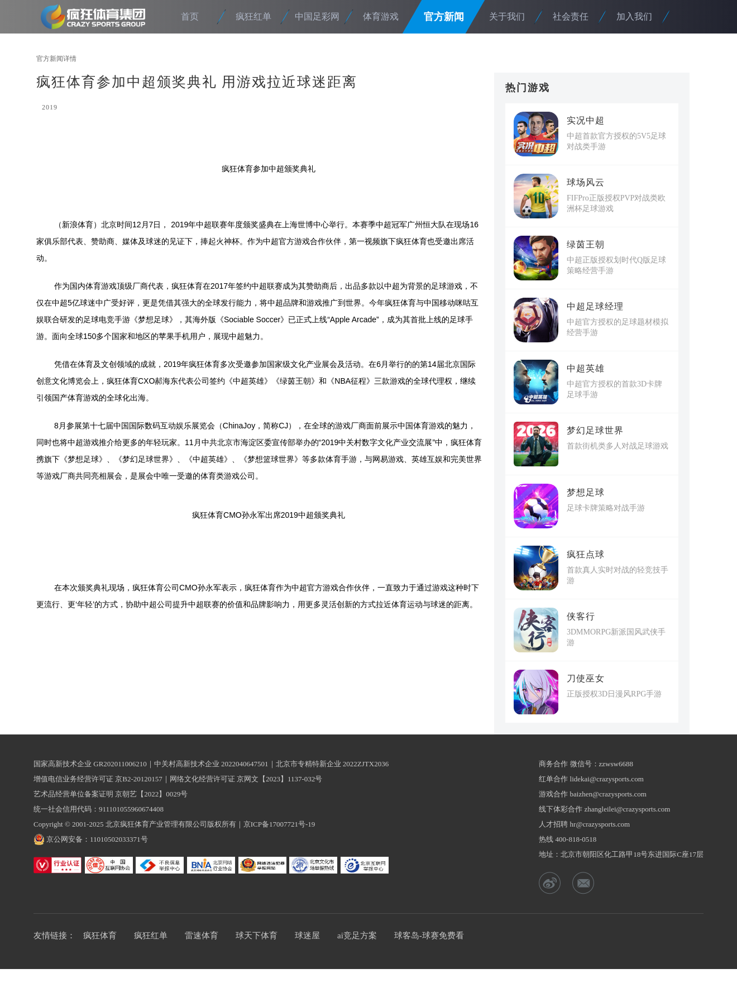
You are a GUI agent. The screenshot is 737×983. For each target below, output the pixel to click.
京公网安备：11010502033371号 (97, 839)
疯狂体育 (96, 16)
